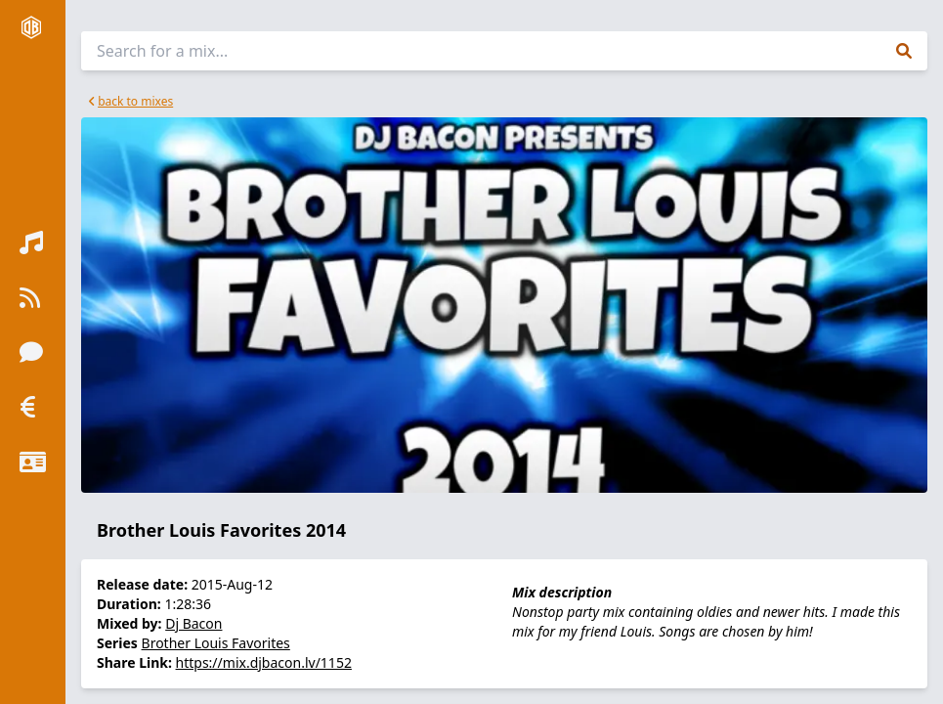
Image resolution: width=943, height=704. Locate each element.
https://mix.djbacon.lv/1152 (264, 662)
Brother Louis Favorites (216, 643)
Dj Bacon (193, 623)
